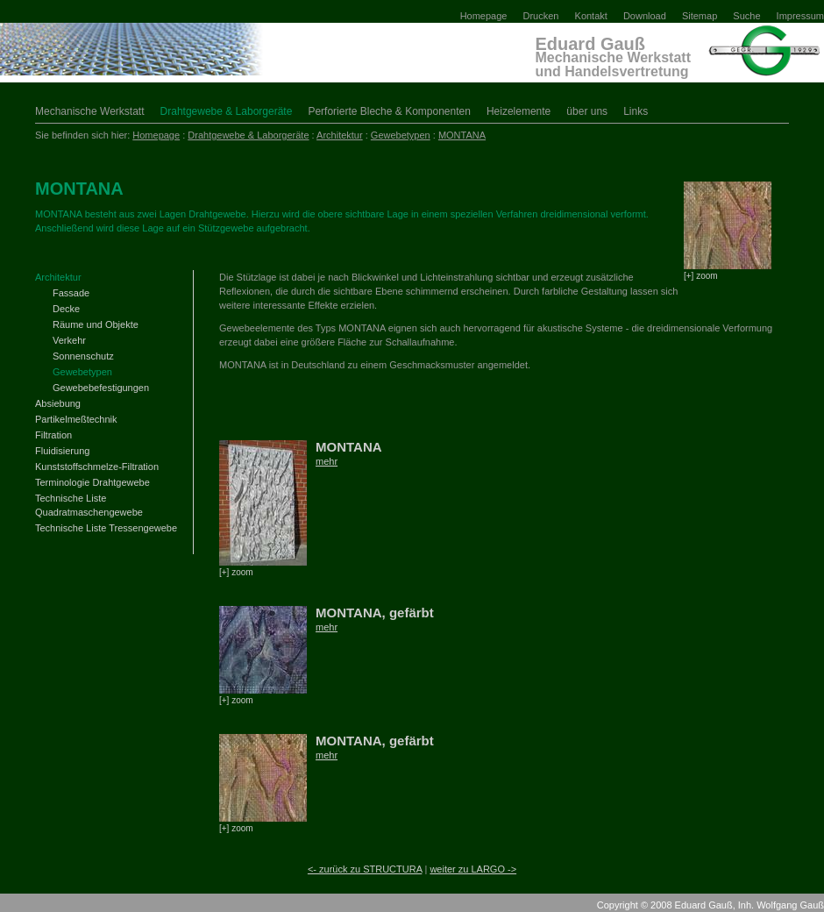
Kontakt (591, 16)
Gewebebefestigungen (101, 387)
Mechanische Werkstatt (90, 111)
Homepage (484, 16)
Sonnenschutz (83, 356)
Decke (66, 308)
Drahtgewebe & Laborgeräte (226, 111)
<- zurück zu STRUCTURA (365, 869)
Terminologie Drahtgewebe (92, 482)
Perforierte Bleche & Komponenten (389, 111)
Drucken (541, 16)
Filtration (53, 435)
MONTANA (462, 135)
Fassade (71, 293)
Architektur (339, 135)
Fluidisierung (62, 450)
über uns (586, 111)
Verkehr (69, 340)
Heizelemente (519, 111)
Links (635, 111)
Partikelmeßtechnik (76, 419)
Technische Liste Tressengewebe (106, 528)
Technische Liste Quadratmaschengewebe (89, 505)
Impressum (800, 16)
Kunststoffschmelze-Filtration (97, 466)
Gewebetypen (400, 135)
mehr (326, 461)
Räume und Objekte (96, 324)
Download (644, 16)
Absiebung (58, 403)
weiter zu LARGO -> (473, 869)
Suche (746, 16)
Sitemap (699, 16)
